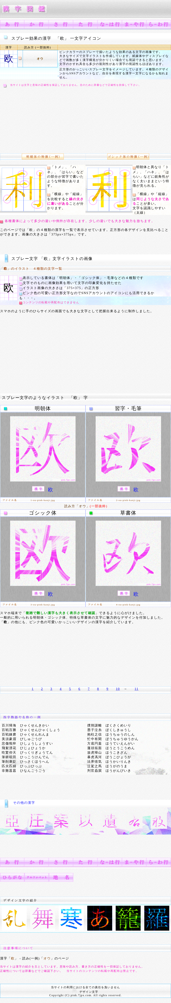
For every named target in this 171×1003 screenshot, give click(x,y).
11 (136, 689)
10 (118, 689)
